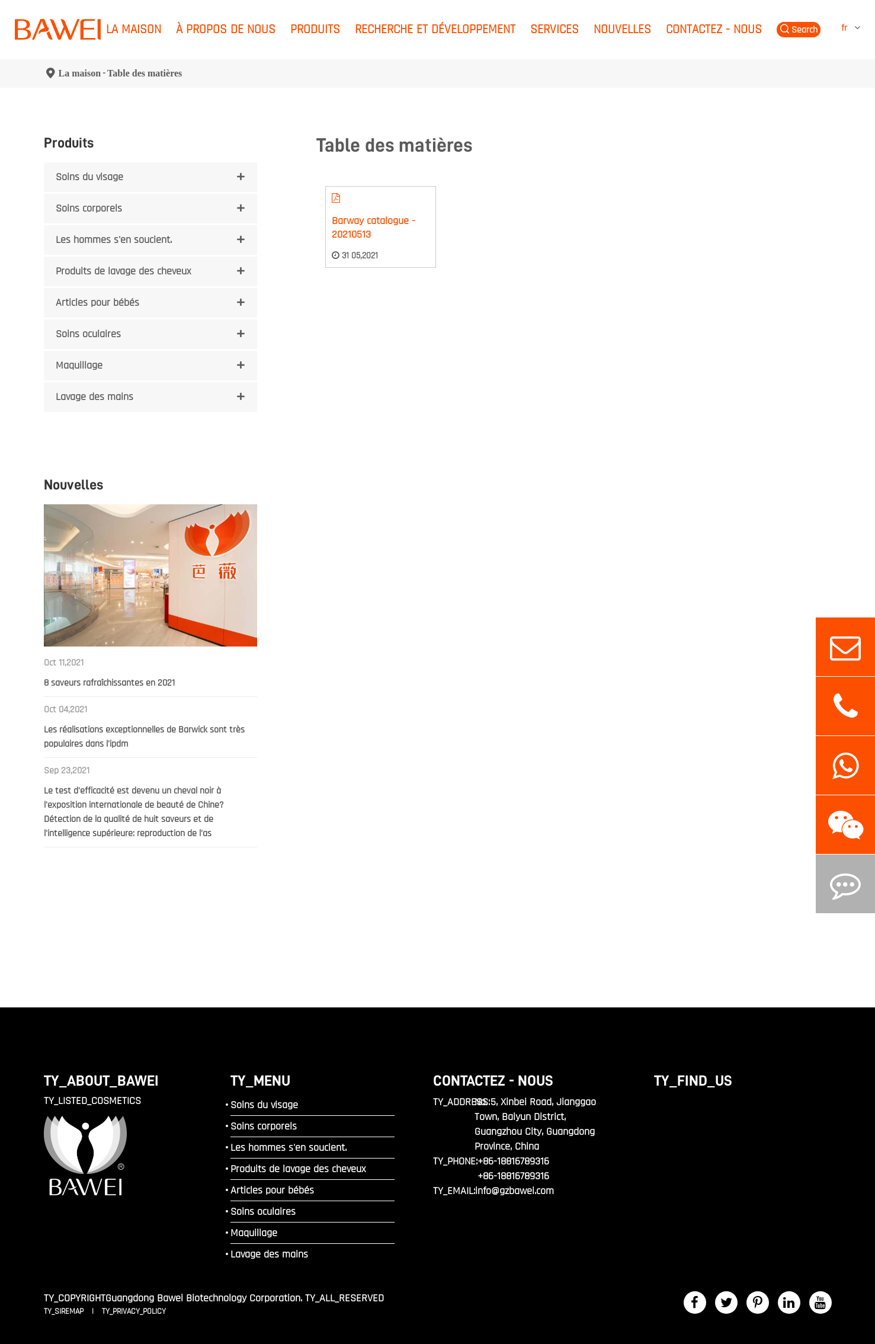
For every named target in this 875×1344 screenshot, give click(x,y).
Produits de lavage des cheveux (123, 271)
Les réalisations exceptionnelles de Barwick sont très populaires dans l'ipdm (144, 737)
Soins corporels (89, 208)
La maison (133, 29)
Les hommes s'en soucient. (114, 240)
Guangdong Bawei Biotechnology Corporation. (203, 1298)
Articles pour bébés (97, 302)
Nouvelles (622, 29)
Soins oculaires (88, 334)
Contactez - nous (714, 29)
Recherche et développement (435, 29)
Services (554, 29)
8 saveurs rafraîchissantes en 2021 (109, 683)
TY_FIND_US (693, 1080)
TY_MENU (260, 1080)
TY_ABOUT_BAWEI (101, 1080)
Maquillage (79, 365)
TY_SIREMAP (65, 1311)
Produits (315, 29)
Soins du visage (89, 177)
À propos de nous (225, 29)
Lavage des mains (94, 397)
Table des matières (144, 73)
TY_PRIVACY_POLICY (134, 1311)
